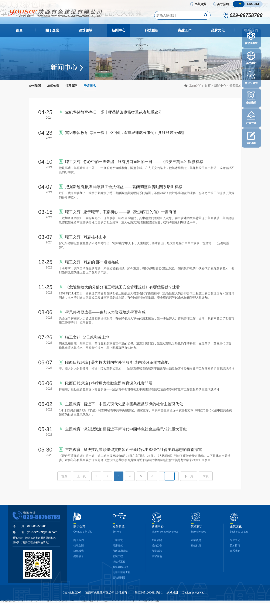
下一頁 (188, 489)
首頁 (19, 30)
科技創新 (151, 30)
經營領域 (85, 30)
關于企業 (52, 30)
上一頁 (81, 489)
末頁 (206, 489)
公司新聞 (35, 85)
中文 (239, 4)
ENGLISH (253, 4)
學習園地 (90, 85)
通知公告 (53, 85)
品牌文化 (218, 30)
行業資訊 (71, 85)
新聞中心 (118, 30)
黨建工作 (184, 30)
